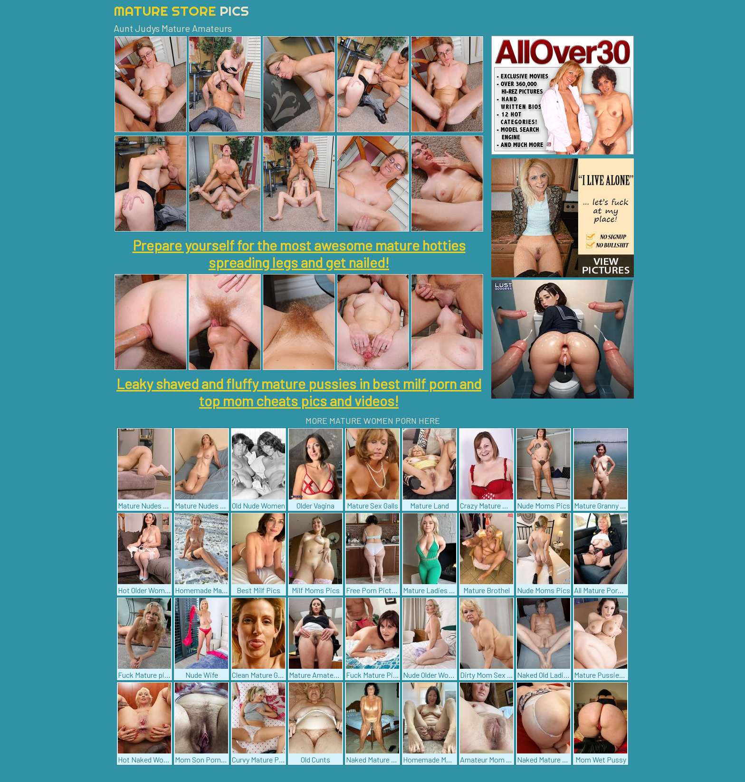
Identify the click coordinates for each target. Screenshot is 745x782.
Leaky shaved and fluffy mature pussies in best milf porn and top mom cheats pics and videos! (298, 392)
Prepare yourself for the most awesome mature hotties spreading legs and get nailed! (299, 253)
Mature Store (181, 10)
